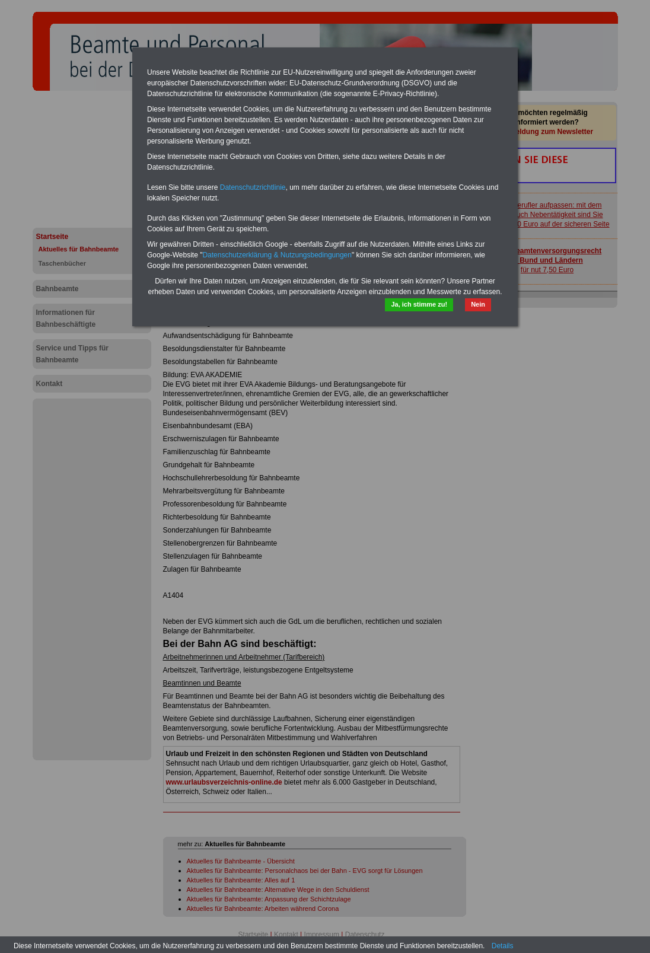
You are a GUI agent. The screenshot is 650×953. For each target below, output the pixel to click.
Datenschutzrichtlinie (253, 187)
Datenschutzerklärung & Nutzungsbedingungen (277, 255)
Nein (478, 304)
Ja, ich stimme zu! (419, 304)
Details (503, 946)
